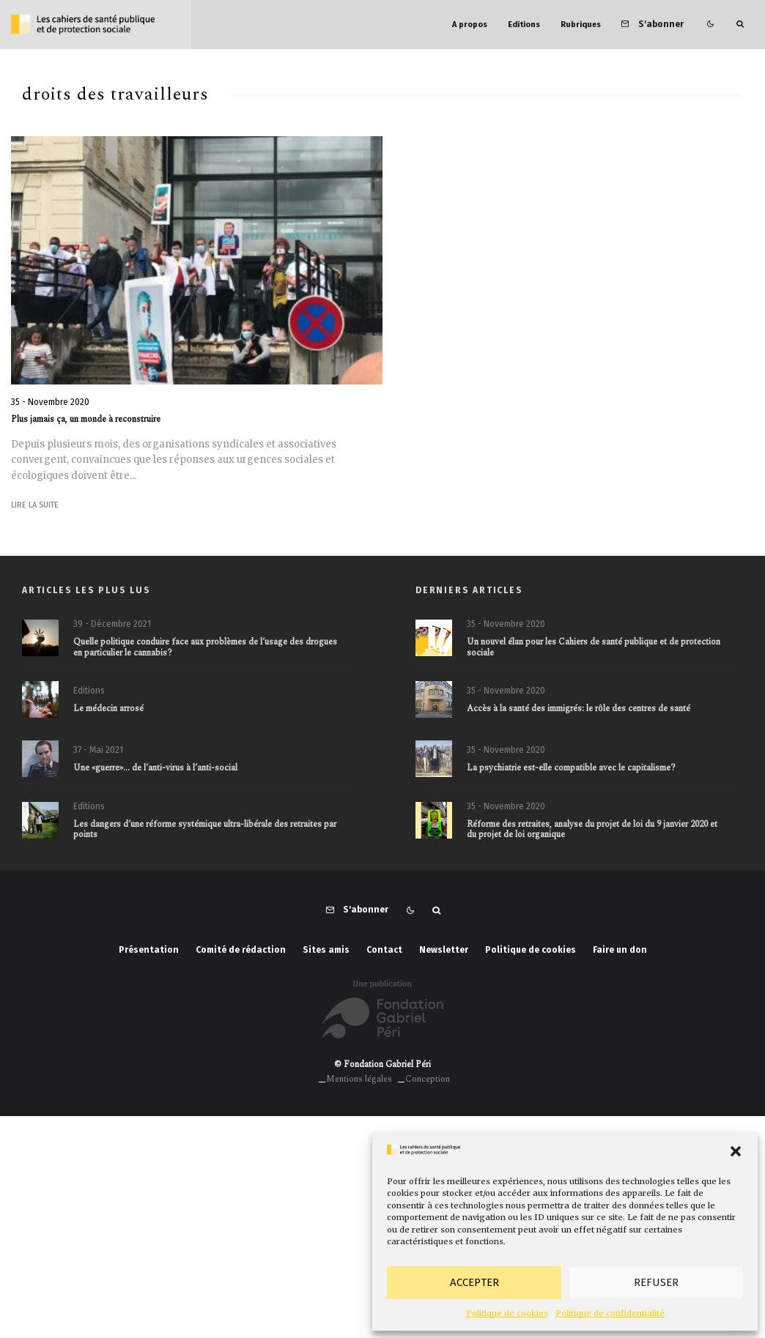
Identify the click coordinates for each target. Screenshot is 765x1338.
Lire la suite (35, 505)
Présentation (149, 950)
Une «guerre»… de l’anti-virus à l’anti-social (155, 769)
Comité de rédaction (241, 950)
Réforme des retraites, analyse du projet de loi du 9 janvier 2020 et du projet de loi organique (592, 833)
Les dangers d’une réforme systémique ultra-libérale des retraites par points (204, 833)
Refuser (656, 1282)
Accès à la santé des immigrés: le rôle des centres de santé (578, 709)
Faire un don (620, 950)
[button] (735, 1151)
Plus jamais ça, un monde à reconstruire (85, 420)
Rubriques (581, 24)
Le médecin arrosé (108, 709)
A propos (469, 24)
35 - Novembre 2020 (50, 402)
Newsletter (443, 950)
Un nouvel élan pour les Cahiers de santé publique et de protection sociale (593, 647)
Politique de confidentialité (610, 1313)
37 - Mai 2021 (98, 751)
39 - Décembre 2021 (112, 624)
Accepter (474, 1282)
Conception (427, 1079)
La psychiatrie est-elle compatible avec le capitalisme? (571, 769)
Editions (524, 24)
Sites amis (326, 950)
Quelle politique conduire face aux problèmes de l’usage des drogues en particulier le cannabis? (205, 647)
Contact (384, 950)
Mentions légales (359, 1079)
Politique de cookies (507, 1313)
